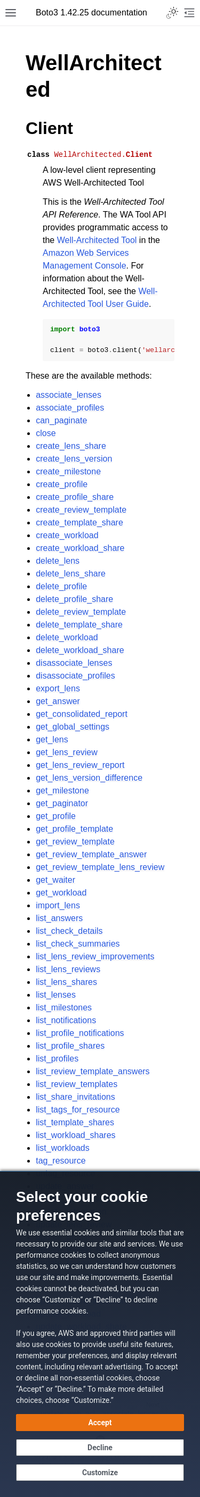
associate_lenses (68, 394)
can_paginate (61, 420)
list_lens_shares (66, 981)
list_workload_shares (75, 1135)
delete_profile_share (74, 599)
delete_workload (67, 637)
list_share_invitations (75, 1096)
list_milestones (64, 1007)
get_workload (61, 892)
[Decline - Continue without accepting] (100, 1447)
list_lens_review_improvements (95, 956)
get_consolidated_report (81, 713)
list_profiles (57, 1058)
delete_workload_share (80, 650)
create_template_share (79, 522)
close (45, 433)
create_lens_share (71, 445)
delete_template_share (79, 624)
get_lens (52, 739)
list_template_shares (75, 1122)
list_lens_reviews (68, 969)
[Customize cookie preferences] (100, 1472)
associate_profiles (70, 407)
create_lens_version (74, 458)
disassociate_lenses (74, 662)
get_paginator (62, 803)
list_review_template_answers (92, 1071)
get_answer (58, 701)
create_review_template (81, 509)
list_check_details (69, 930)
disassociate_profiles (75, 675)
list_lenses (56, 994)
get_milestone (62, 790)
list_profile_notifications (80, 1033)
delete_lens (57, 560)
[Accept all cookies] (100, 1422)
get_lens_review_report (80, 765)
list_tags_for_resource (77, 1109)
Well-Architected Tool (97, 240)
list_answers (59, 918)
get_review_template (75, 841)
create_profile (61, 484)
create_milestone (68, 471)
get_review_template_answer (91, 854)
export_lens (58, 688)
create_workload (67, 535)
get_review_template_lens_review (100, 867)
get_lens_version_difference (89, 777)
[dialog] (100, 1334)
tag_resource (60, 1160)
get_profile (56, 816)
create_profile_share (75, 496)
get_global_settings (72, 726)
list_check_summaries (77, 943)
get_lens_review (67, 752)
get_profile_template (74, 828)
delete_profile (61, 586)
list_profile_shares (70, 1045)
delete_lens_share (71, 573)
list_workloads (62, 1147)
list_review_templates (76, 1084)
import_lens (58, 905)
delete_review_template (81, 611)
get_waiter (55, 879)
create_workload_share (80, 548)
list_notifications (66, 1020)
